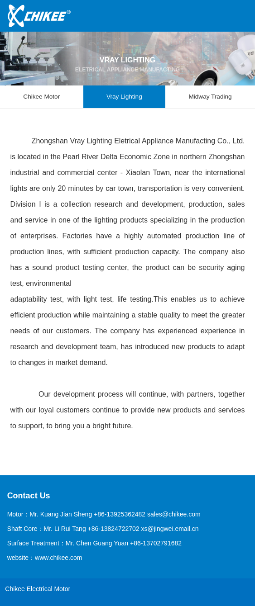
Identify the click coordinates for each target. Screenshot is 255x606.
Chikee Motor (41, 96)
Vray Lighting (124, 96)
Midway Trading (209, 96)
